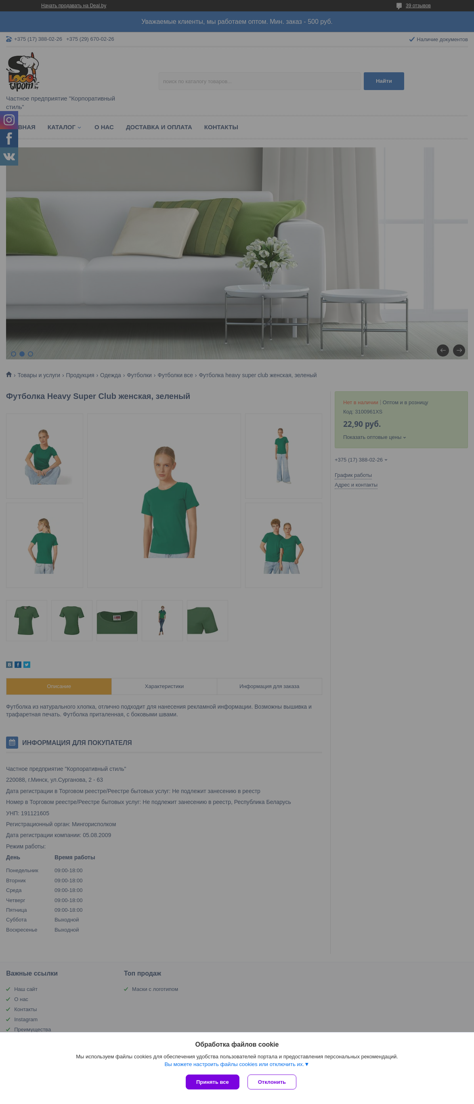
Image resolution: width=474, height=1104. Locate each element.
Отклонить (272, 1082)
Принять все (212, 1082)
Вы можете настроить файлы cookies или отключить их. (234, 1064)
